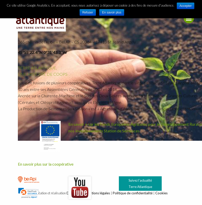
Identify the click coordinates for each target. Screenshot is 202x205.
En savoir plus (111, 12)
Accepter (186, 6)
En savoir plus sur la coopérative (45, 164)
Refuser (87, 12)
